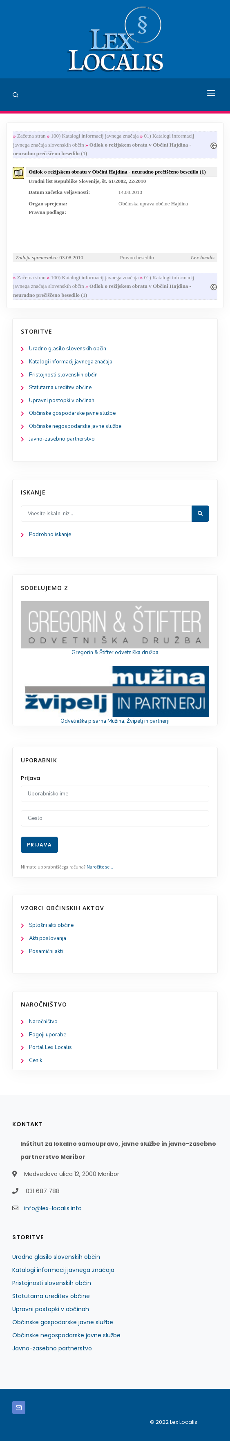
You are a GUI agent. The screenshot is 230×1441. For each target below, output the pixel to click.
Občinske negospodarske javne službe (75, 426)
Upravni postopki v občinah (61, 400)
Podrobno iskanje (50, 534)
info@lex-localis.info (53, 1208)
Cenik (35, 1060)
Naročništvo (43, 1021)
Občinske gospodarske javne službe (72, 413)
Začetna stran (31, 136)
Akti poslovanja (47, 938)
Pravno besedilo (137, 257)
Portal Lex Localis (50, 1047)
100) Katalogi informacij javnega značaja (94, 136)
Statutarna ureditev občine (60, 387)
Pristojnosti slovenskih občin (63, 375)
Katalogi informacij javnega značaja (70, 361)
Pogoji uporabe (47, 1034)
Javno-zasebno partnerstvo (62, 439)
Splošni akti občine (51, 925)
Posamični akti (46, 951)
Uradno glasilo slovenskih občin (67, 348)
